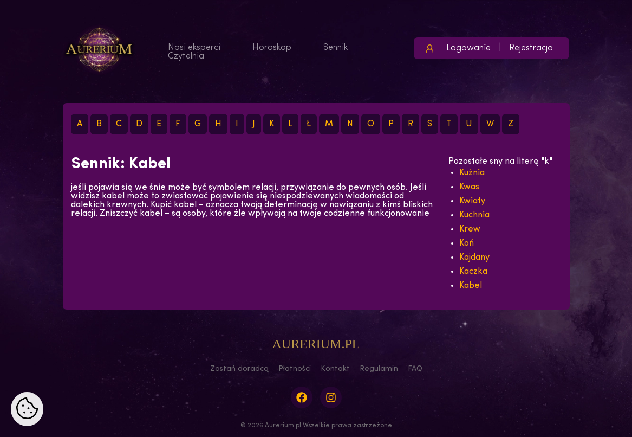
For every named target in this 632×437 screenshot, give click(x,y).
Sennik (335, 47)
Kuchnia (474, 215)
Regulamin (379, 369)
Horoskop (271, 47)
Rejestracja (531, 48)
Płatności (294, 369)
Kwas (469, 187)
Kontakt (335, 369)
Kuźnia (472, 173)
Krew (469, 229)
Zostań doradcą (239, 369)
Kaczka (473, 271)
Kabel (470, 285)
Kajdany (474, 257)
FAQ (415, 369)
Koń (466, 243)
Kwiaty (472, 201)
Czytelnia (186, 56)
